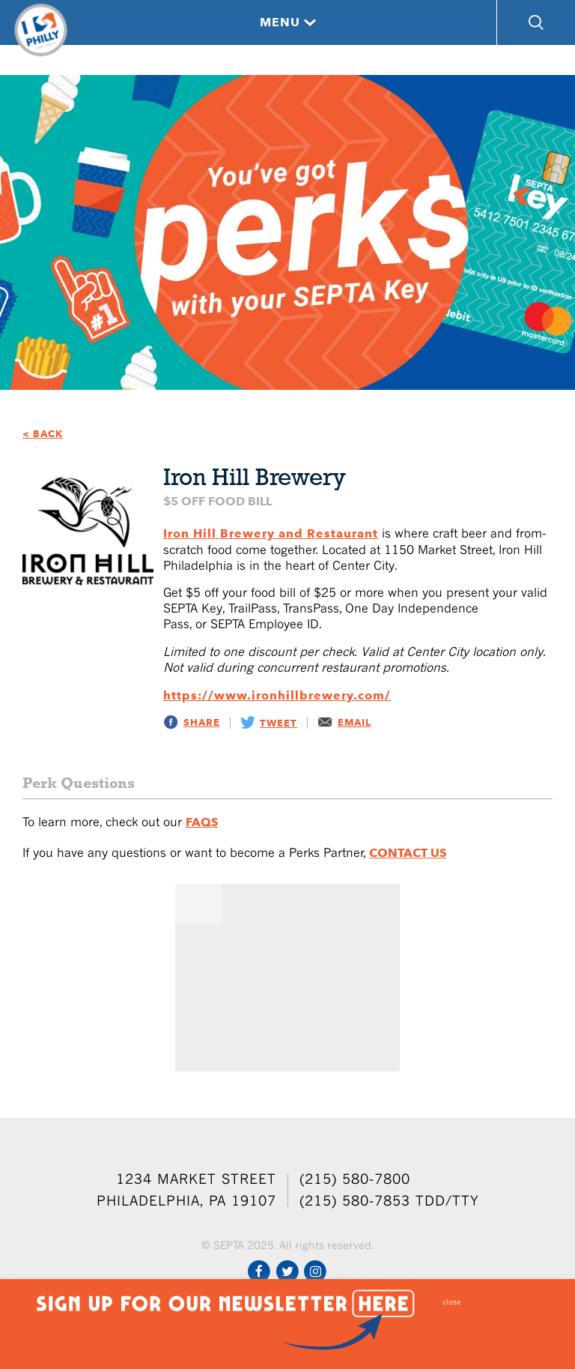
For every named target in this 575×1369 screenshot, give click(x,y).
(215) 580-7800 (354, 1179)
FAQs (202, 822)
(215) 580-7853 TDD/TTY (389, 1201)
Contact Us (407, 853)
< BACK (42, 433)
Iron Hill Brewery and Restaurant (270, 533)
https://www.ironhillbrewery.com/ (277, 695)
